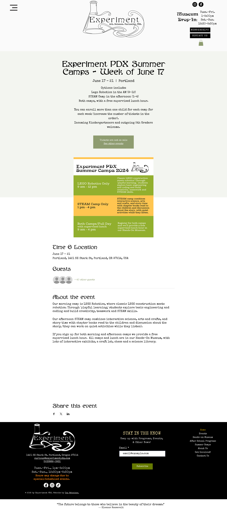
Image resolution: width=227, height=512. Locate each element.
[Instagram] (194, 4)
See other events (113, 144)
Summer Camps (203, 445)
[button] (13, 8)
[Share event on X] (61, 414)
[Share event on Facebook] (54, 414)
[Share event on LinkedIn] (68, 414)
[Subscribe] (142, 466)
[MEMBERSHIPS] (200, 30)
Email (123, 448)
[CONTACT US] (200, 35)
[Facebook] (201, 4)
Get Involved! (203, 452)
